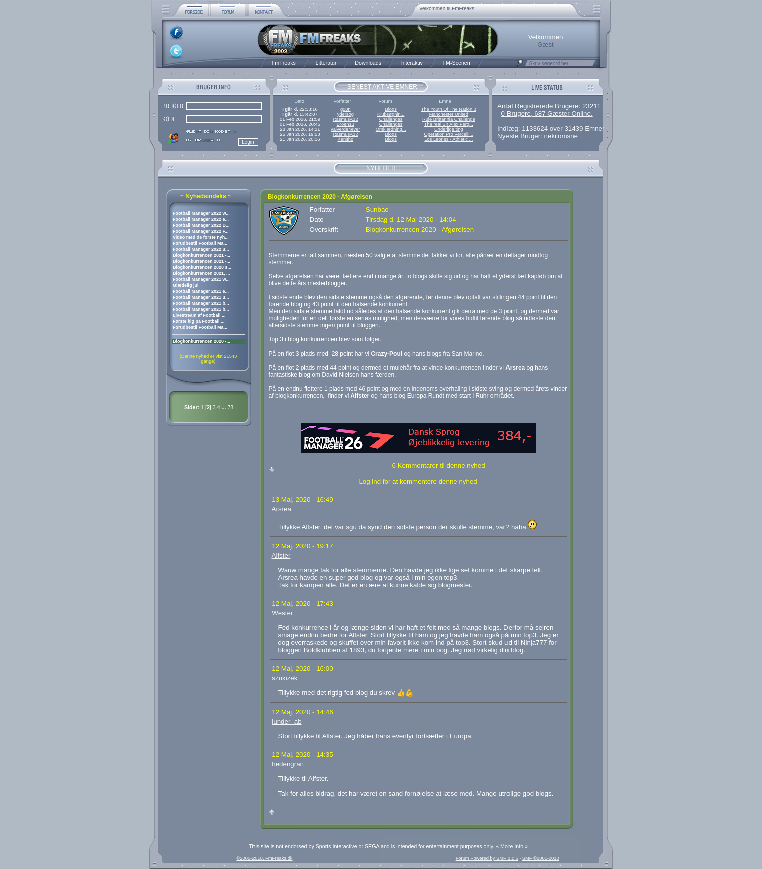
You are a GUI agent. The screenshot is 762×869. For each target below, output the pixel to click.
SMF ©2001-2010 (540, 858)
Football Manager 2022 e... (201, 219)
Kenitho (345, 139)
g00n (345, 109)
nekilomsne (561, 136)
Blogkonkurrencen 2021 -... (201, 255)
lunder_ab (286, 721)
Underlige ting (448, 129)
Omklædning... (391, 129)
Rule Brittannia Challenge (448, 119)
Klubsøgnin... (390, 114)
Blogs (390, 109)
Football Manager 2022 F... (201, 231)
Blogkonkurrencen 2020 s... (202, 267)
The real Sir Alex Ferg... (448, 124)
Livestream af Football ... (199, 315)
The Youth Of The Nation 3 (448, 109)
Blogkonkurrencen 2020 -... (201, 341)
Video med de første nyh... (201, 237)
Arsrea (281, 509)
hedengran (288, 764)
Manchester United (448, 114)
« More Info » (512, 846)
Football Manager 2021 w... (201, 279)
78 (230, 407)
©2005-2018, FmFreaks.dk (264, 858)
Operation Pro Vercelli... (449, 134)
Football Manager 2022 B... (201, 225)
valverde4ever (345, 129)
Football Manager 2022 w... (201, 213)
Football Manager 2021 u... (201, 297)
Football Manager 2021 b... (201, 303)
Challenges (391, 119)
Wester (282, 613)
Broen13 (345, 124)
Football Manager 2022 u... (201, 249)
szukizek (284, 678)
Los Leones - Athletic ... (448, 139)
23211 (591, 106)
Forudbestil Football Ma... (200, 243)
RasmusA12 (345, 119)
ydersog (345, 114)
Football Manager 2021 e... (201, 291)
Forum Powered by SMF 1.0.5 (487, 858)
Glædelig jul (186, 285)
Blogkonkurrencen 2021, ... (201, 273)
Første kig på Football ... (199, 321)
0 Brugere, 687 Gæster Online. (546, 113)
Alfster (281, 555)
